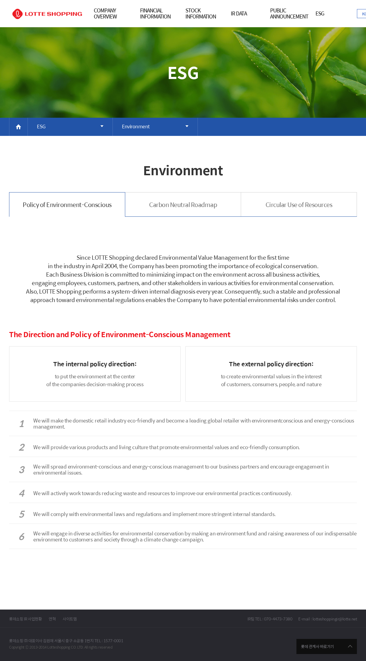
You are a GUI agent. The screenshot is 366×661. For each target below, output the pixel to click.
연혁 (52, 619)
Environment (136, 126)
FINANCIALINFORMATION (155, 13)
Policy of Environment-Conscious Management (67, 208)
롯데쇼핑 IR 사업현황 (25, 619)
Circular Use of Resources (299, 204)
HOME (18, 127)
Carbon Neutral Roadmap (183, 204)
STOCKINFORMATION (200, 13)
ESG (319, 13)
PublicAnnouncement (289, 13)
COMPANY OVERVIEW (105, 13)
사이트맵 (70, 619)
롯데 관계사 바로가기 (317, 646)
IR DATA (239, 13)
